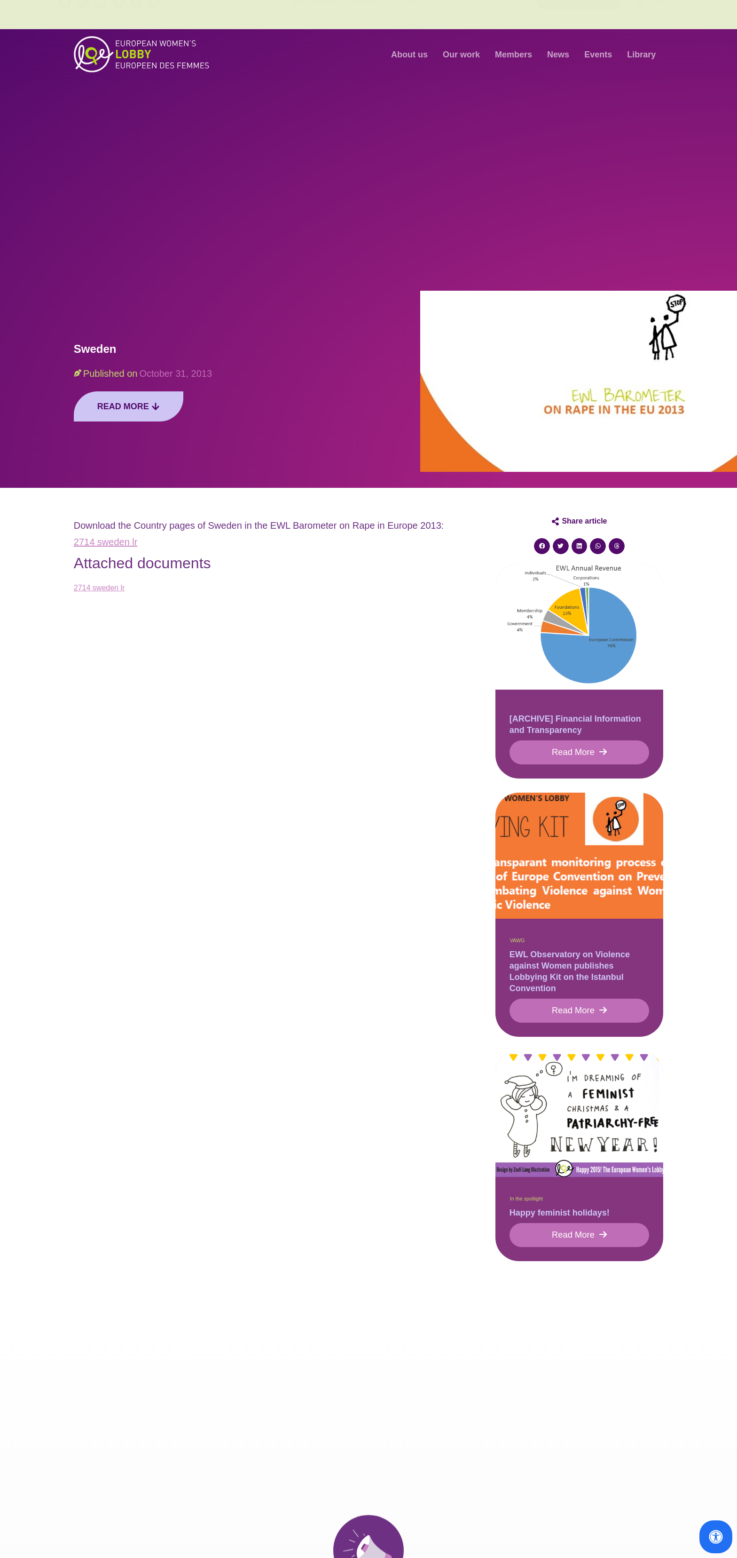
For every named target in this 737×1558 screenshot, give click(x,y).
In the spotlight (526, 1202)
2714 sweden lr (106, 542)
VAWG (517, 942)
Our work (461, 54)
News (558, 54)
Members (513, 54)
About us (409, 54)
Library (641, 54)
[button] (542, 546)
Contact (503, 14)
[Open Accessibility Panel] (715, 1536)
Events (598, 54)
